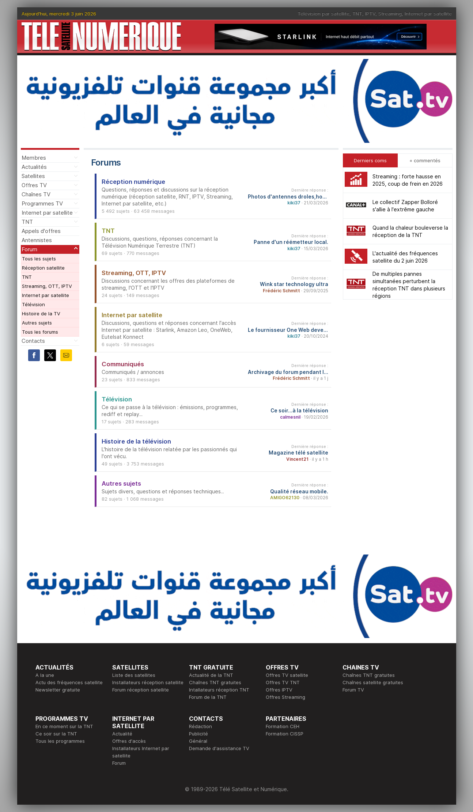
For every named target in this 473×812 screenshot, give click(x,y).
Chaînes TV (36, 194)
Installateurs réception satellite (147, 682)
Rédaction (200, 726)
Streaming (390, 13)
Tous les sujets (39, 259)
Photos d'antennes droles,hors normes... (288, 197)
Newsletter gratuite (57, 690)
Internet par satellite (428, 13)
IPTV (370, 13)
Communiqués (123, 364)
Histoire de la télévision (136, 441)
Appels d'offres (41, 230)
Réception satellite (43, 268)
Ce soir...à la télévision (299, 411)
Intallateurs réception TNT (219, 690)
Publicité (198, 734)
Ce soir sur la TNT (56, 734)
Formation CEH (282, 726)
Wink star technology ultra (294, 284)
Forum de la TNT (208, 697)
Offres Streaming (285, 697)
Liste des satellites (133, 675)
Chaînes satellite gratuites (373, 682)
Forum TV (353, 690)
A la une (44, 675)
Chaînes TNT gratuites (215, 682)
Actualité (122, 734)
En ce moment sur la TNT (64, 726)
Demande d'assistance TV (219, 748)
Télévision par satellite (323, 13)
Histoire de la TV (41, 313)
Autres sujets (37, 323)
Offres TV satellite (287, 675)
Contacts (33, 340)
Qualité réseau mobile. (299, 491)
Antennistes (37, 240)
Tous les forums (40, 332)
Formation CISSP (284, 734)
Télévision (33, 304)
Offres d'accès (129, 741)
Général (198, 741)
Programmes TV (42, 203)
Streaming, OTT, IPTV (47, 286)
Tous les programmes (60, 741)
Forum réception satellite (140, 690)
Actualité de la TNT (211, 675)
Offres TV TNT (283, 682)
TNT (357, 13)
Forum (29, 249)
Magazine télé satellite (298, 453)
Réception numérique (133, 181)
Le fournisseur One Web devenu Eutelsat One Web (288, 330)
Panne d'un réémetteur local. (291, 242)
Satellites (33, 176)
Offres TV (34, 185)
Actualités (34, 166)
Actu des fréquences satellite (69, 682)
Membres (34, 157)
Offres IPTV (279, 690)
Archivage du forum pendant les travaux (288, 372)
